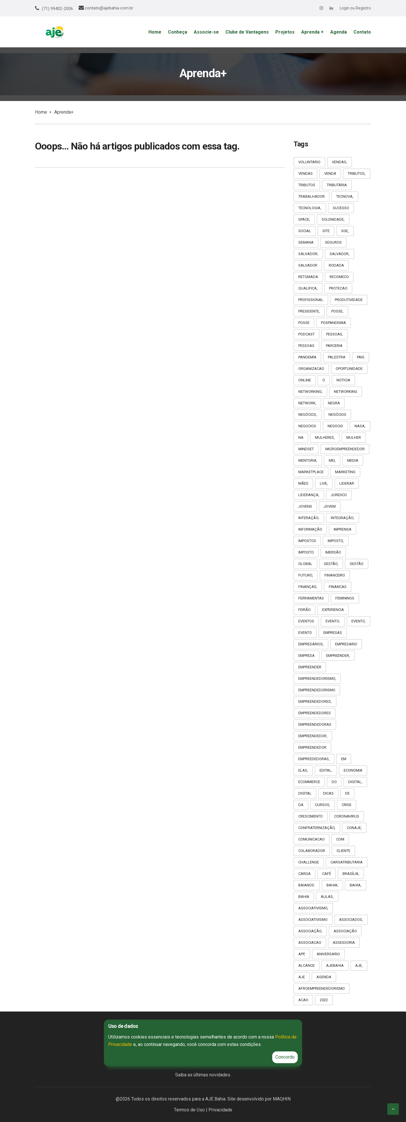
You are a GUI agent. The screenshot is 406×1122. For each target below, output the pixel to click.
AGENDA (323, 977)
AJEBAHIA (335, 965)
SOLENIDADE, (333, 219)
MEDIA (352, 460)
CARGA (304, 873)
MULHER (353, 437)
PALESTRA (336, 357)
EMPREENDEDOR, (312, 736)
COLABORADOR (311, 851)
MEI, (332, 460)
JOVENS (305, 506)
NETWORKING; (310, 391)
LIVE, (324, 483)
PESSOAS (306, 345)
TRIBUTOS (306, 185)
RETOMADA (308, 277)
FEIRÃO (304, 609)
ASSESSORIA (344, 942)
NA (300, 437)
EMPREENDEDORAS (314, 724)
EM (343, 759)
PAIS (360, 357)
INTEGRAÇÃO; (342, 518)
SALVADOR (307, 265)
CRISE (346, 805)
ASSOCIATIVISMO (313, 919)
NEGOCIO (335, 426)
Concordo (285, 1057)
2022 (324, 1000)
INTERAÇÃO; (308, 518)
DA (300, 805)
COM (340, 839)
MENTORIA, (307, 460)
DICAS (328, 793)
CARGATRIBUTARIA (346, 862)
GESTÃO (357, 564)
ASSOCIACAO (309, 942)
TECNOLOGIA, (309, 208)
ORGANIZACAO (311, 368)
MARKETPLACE (311, 472)
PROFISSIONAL (310, 300)
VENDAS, (339, 162)
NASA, (360, 426)
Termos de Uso (189, 1110)
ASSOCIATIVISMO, (313, 908)
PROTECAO (338, 288)
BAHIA (303, 896)
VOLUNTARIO (309, 162)
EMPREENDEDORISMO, (317, 678)
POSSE (304, 323)
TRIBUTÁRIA (337, 185)
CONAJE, (354, 828)
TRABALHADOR (311, 196)
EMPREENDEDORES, (315, 701)
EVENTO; (333, 621)
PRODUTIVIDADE (349, 300)
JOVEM (330, 506)
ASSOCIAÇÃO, (310, 931)
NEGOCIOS (307, 426)
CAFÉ (326, 873)
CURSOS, (322, 805)
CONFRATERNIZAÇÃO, (316, 828)
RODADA (336, 265)
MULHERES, (325, 437)
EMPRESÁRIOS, (311, 644)
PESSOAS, (334, 334)
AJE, (359, 965)
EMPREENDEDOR (312, 747)
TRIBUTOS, (357, 173)
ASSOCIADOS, (351, 919)
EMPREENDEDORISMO (316, 690)
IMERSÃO (333, 552)
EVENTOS (306, 621)
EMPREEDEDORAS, (314, 759)
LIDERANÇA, (308, 495)
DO (334, 782)
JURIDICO (339, 495)
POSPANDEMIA (333, 323)
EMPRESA (306, 655)
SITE (326, 231)
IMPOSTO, (336, 541)
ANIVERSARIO (328, 954)
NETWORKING (345, 391)
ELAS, (303, 770)
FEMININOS (344, 598)
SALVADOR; (308, 254)
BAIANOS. (306, 885)
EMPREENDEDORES (314, 713)
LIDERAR (346, 483)
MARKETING (345, 472)
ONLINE (304, 380)
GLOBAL (305, 564)
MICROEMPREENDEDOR (345, 449)
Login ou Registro (355, 8)
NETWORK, (307, 403)
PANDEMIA (307, 357)
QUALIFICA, (308, 288)
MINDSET (306, 449)
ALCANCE (306, 965)
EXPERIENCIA (333, 609)
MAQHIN (282, 1099)
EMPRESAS (332, 632)
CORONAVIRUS (346, 816)
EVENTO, (358, 621)
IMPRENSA (342, 529)
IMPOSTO (306, 552)
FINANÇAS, (307, 587)
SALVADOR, (339, 254)
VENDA (330, 173)
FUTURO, (305, 575)
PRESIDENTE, (309, 311)
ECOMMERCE (309, 782)
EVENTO (305, 632)
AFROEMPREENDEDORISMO (321, 988)
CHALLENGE (308, 862)
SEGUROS (333, 242)
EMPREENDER (309, 667)
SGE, (345, 231)
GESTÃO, (331, 564)
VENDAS (305, 173)
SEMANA (306, 242)
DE (347, 793)
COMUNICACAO (311, 839)
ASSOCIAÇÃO (345, 931)
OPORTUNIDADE (349, 368)
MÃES (303, 483)
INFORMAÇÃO (310, 529)
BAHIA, (355, 885)
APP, (301, 954)
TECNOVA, (344, 196)
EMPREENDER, (338, 655)
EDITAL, (326, 770)
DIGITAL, (355, 782)
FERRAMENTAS (311, 598)
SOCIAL (304, 231)
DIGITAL (305, 793)
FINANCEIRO (334, 575)
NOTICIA (343, 380)
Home (41, 112)
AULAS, (327, 896)
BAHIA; (332, 885)
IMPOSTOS (307, 541)
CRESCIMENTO (310, 816)
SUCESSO (341, 208)
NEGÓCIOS (337, 414)
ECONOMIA (353, 770)
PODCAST (306, 334)
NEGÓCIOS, (307, 414)
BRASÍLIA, (351, 873)
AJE (301, 977)
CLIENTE (343, 851)
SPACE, (304, 219)
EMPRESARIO (346, 644)
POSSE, (337, 311)
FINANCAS (338, 587)
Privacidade (220, 1110)
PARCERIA (334, 345)
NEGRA (334, 403)
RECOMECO (339, 277)
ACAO (303, 1000)
